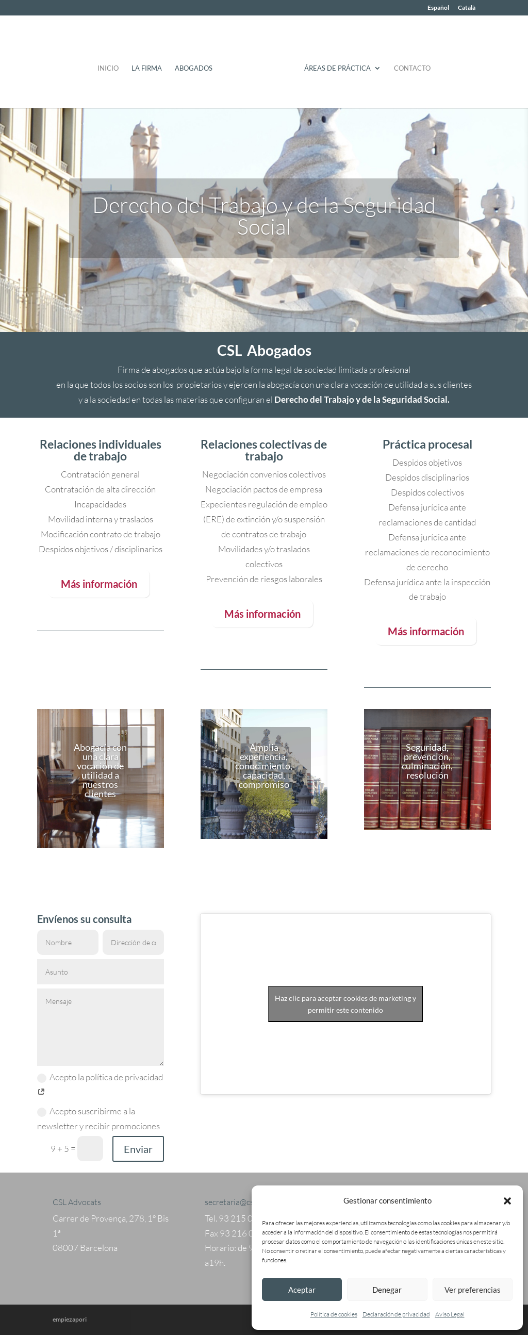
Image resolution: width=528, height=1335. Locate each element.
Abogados (197, 65)
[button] (507, 1201)
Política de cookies (333, 1314)
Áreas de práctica (334, 65)
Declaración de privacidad (396, 1314)
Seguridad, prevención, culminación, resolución (427, 761)
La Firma (150, 65)
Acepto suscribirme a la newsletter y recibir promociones (98, 1118)
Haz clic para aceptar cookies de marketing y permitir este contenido (345, 1004)
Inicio (111, 65)
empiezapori (70, 1319)
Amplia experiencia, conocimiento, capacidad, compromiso (263, 765)
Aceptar (302, 1289)
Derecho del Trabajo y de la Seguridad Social (264, 215)
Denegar (387, 1289)
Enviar (138, 1149)
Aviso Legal (450, 1314)
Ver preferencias (472, 1289)
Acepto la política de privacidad (100, 1084)
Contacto (408, 65)
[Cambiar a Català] (466, 10)
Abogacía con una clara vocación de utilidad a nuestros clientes (100, 770)
